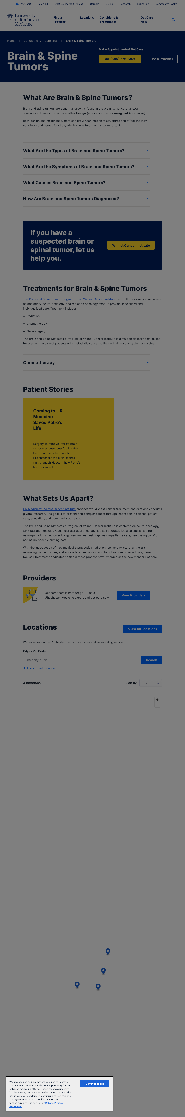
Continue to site (95, 1083)
